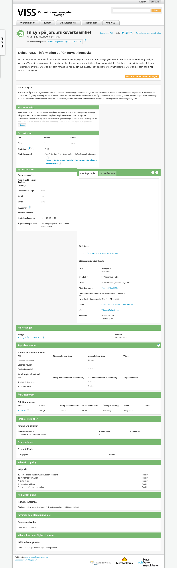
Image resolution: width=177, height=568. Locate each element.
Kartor (47, 23)
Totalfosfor (22, 410)
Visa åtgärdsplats (88, 173)
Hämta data (91, 23)
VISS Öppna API (31, 560)
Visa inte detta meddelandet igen (141, 76)
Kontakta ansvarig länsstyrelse (148, 33)
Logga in (155, 2)
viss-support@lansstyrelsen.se (36, 557)
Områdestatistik (68, 23)
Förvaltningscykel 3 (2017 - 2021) (63, 41)
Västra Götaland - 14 (110, 310)
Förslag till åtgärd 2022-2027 (29, 337)
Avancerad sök (27, 23)
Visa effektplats (108, 173)
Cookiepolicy (19, 560)
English (142, 2)
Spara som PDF (106, 33)
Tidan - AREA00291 (110, 288)
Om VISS (110, 23)
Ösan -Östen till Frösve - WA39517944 (102, 254)
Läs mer (22, 125)
